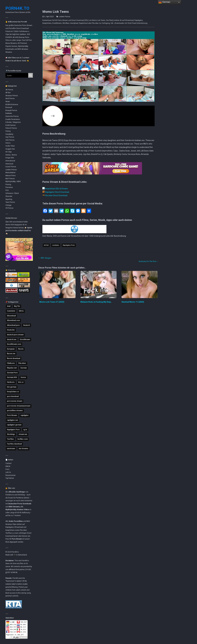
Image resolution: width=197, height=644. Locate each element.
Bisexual (8, 107)
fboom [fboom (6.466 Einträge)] (20, 349)
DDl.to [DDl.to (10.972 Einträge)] (21, 311)
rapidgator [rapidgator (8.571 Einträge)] (25, 415)
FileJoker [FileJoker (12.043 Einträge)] (22, 363)
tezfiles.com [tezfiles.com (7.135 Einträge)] (23, 439)
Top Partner (9, 478)
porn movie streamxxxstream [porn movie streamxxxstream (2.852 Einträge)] (18, 406)
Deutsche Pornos (12, 116)
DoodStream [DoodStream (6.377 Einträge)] (25, 339)
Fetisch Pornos (11, 128)
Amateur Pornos (11, 96)
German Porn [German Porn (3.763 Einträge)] (12, 373)
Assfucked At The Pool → (148, 261)
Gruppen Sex (10, 149)
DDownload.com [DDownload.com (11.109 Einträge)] (13, 320)
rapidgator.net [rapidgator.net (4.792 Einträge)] (12, 420)
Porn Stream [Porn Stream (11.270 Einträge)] (12, 415)
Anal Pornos (10, 98)
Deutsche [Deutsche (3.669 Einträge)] (11, 330)
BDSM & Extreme (11, 104)
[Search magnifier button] (30, 75)
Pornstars (9, 187)
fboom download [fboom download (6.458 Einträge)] (13, 358)
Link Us (8, 472)
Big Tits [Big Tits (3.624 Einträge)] (17, 306)
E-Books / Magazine (13, 122)
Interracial (9, 164)
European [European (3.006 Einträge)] (11, 349)
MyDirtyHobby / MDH (13, 181)
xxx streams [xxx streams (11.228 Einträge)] (23, 448)
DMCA (7, 466)
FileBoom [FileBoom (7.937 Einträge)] (11, 363)
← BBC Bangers (44, 258)
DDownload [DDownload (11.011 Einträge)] (11, 316)
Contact (8, 463)
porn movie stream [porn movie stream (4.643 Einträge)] (14, 401)
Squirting (8, 199)
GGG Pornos (10, 140)
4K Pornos (9, 90)
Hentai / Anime (11, 155)
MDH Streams (14, 507)
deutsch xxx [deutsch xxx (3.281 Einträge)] (11, 339)
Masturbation (10, 173)
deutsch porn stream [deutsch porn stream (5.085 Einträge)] (15, 335)
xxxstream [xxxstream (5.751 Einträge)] (11, 448)
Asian (7, 101)
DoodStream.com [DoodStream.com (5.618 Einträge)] (14, 344)
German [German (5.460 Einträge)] (23, 368)
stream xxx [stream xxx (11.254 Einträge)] (23, 434)
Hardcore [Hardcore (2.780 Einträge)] (11, 382)
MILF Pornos (10, 179)
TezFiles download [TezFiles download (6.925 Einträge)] (14, 444)
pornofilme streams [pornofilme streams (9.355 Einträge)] (15, 411)
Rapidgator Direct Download (55, 192)
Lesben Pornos (11, 170)
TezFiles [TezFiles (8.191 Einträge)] (10, 439)
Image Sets (9, 158)
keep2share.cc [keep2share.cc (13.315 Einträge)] (13, 392)
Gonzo (7, 143)
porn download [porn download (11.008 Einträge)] (13, 396)
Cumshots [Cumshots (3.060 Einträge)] (11, 311)
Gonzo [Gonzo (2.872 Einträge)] (23, 377)
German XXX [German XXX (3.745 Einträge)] (12, 377)
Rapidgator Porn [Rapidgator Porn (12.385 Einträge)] (13, 430)
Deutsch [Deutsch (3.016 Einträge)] (26, 325)
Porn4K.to (17, 8)
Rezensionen (10, 475)
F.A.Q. (7, 469)
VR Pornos (9, 208)
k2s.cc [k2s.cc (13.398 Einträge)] (21, 382)
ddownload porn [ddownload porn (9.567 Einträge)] (13, 325)
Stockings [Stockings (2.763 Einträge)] (11, 434)
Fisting (8, 131)
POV (7, 190)
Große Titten (10, 146)
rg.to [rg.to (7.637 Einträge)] (25, 430)
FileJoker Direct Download (54, 195)
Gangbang (9, 134)
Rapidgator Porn (69, 245)
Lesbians (55, 245)
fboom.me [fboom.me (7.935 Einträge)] (11, 354)
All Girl (46, 245)
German (164, 2)
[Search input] (15, 75)
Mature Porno (10, 176)
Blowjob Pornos (11, 110)
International (10, 161)
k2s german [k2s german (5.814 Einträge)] (11, 387)
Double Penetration (12, 119)
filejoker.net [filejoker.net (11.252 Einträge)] (12, 368)
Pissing (8, 184)
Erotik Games (10, 125)
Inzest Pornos (10, 167)
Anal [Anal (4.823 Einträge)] (8, 306)
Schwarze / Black (12, 193)
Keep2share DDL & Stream (55, 189)
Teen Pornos (10, 202)
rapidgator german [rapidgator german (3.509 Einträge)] (14, 425)
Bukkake (8, 113)
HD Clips (8, 152)
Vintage (8, 205)
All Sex (8, 93)
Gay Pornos (9, 137)
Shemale (8, 196)
